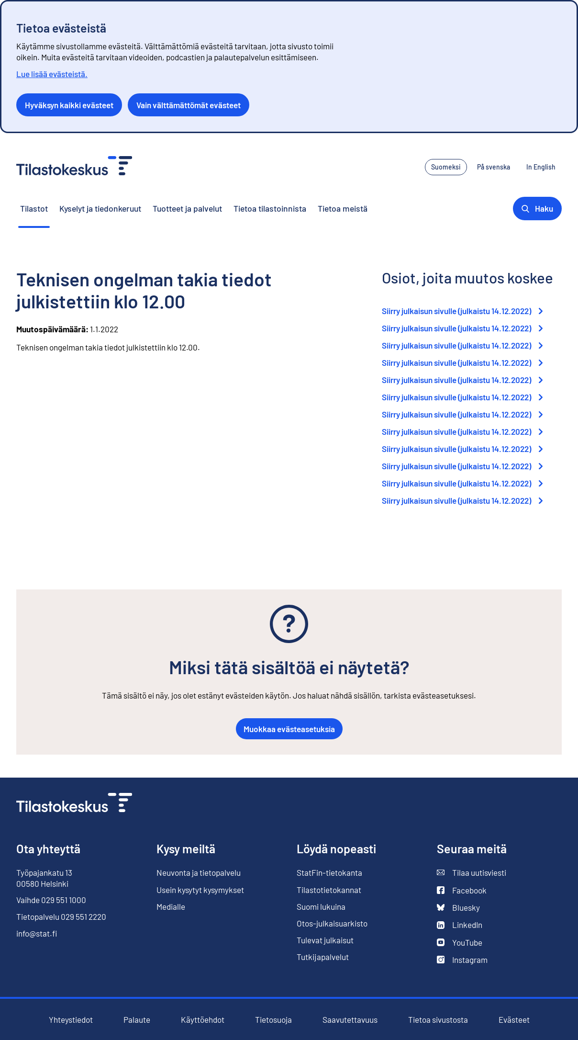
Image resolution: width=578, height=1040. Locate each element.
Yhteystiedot (71, 1019)
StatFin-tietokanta (329, 873)
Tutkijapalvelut (323, 956)
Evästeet (514, 1020)
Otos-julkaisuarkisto (332, 923)
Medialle (170, 906)
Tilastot (34, 208)
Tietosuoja (273, 1020)
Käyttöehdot (202, 1020)
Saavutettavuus (350, 1020)
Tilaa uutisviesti (471, 873)
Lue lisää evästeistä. (52, 74)
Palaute (136, 1020)
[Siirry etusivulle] (74, 803)
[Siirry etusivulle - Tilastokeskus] (74, 167)
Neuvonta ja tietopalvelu (198, 872)
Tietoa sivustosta (438, 1020)
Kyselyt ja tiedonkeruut (100, 208)
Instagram (462, 960)
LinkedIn (459, 925)
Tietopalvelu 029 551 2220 (61, 916)
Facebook (462, 890)
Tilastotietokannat (329, 890)
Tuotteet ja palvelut (187, 208)
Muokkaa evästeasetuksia (289, 729)
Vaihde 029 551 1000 (51, 899)
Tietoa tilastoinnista (269, 208)
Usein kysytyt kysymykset (200, 889)
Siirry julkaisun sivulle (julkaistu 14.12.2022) (462, 311)
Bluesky (458, 908)
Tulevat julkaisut (325, 940)
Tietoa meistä (342, 208)
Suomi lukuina (321, 906)
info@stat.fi (36, 933)
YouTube (459, 943)
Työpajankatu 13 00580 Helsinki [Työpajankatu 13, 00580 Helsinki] (44, 878)
